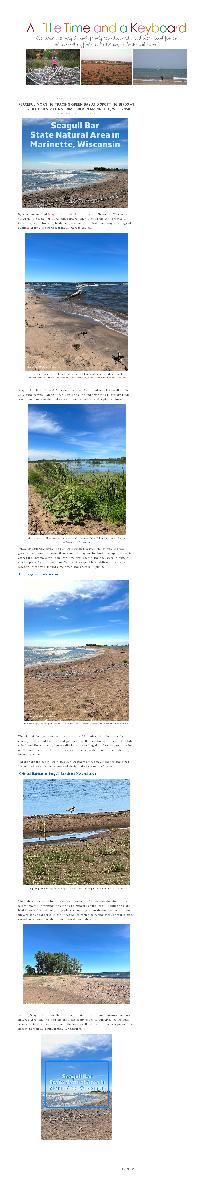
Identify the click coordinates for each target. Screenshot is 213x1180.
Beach (62, 98)
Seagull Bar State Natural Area (70, 214)
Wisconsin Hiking (82, 98)
